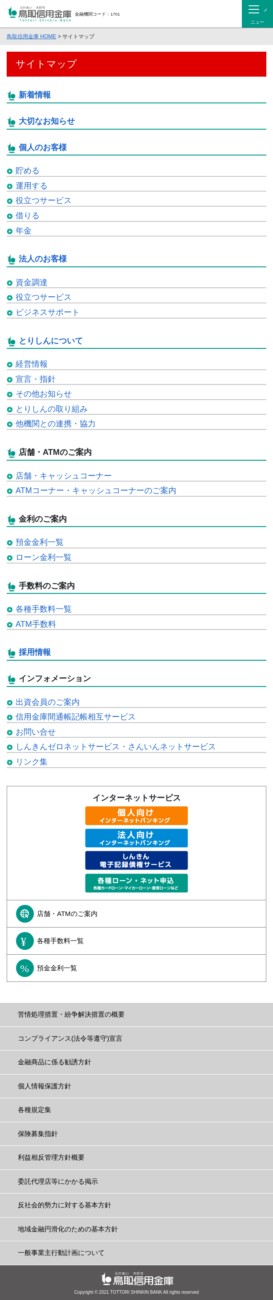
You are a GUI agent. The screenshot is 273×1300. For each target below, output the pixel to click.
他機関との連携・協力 (56, 423)
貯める (28, 170)
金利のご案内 (43, 519)
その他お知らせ (44, 393)
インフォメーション (55, 678)
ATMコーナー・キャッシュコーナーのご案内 (96, 490)
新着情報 (35, 94)
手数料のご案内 (47, 585)
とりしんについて (51, 340)
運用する (32, 185)
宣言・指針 (36, 379)
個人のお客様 (43, 147)
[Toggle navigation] (257, 14)
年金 (24, 230)
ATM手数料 (36, 624)
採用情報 (35, 652)
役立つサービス (44, 200)
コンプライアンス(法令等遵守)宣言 (70, 1038)
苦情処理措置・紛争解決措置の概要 (71, 1014)
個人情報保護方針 (44, 1086)
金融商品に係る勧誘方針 (54, 1062)
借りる (28, 215)
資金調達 (32, 282)
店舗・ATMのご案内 (55, 452)
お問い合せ (36, 732)
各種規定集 (34, 1109)
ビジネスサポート (48, 312)
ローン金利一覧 (44, 557)
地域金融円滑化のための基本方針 (68, 1229)
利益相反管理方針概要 (51, 1157)
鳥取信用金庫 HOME (31, 36)
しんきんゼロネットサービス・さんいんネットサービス (116, 746)
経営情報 (32, 364)
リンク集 (32, 761)
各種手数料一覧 (44, 609)
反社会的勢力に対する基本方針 (64, 1205)
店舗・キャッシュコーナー (64, 475)
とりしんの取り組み (52, 409)
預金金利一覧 (40, 542)
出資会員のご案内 (48, 702)
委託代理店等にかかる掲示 (58, 1181)
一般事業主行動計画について (61, 1252)
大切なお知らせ (47, 121)
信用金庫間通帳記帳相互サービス (76, 716)
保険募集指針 (38, 1133)
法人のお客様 (43, 258)
